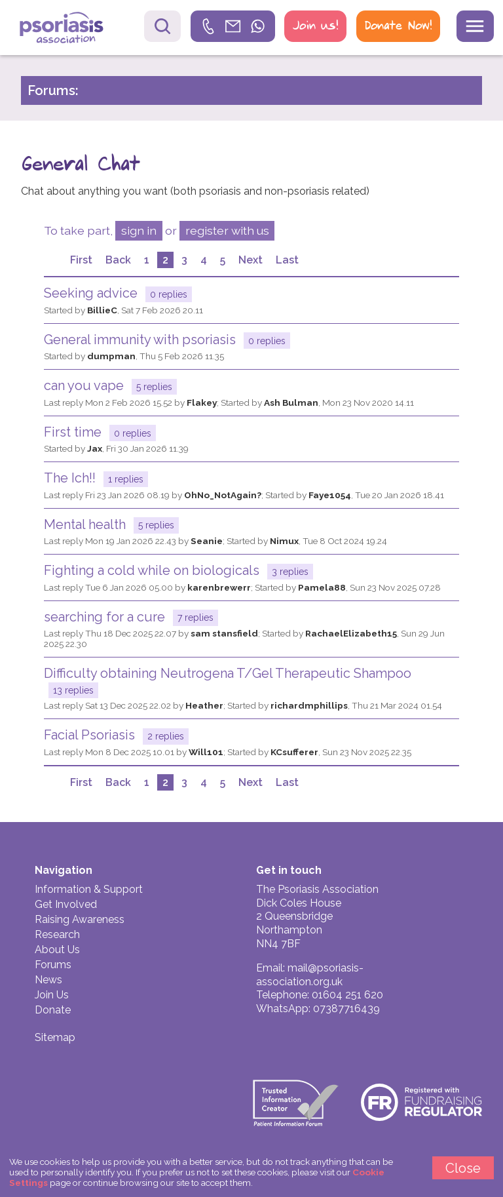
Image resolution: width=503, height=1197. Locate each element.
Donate (53, 1010)
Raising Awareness (79, 919)
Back (118, 260)
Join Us (52, 995)
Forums (53, 964)
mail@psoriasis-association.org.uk (309, 975)
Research (57, 934)
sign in (139, 230)
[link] (233, 26)
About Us (57, 949)
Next (250, 260)
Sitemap (55, 1037)
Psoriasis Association (71, 29)
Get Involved (66, 904)
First (81, 260)
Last (287, 260)
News (48, 979)
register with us (227, 230)
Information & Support (89, 889)
